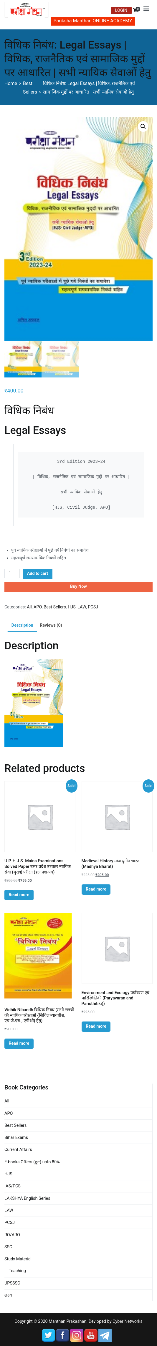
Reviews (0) (51, 625)
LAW (81, 607)
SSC (8, 1246)
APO (38, 607)
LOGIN (121, 10)
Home (10, 83)
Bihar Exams (16, 1137)
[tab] (22, 625)
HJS (72, 607)
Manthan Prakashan (67, 1321)
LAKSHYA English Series (27, 1198)
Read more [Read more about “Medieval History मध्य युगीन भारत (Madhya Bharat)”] (96, 889)
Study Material (18, 1259)
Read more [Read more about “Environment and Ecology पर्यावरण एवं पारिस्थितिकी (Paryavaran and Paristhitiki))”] (96, 1026)
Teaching (17, 1270)
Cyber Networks (128, 1321)
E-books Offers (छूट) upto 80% (32, 1161)
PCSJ (93, 607)
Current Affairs (18, 1149)
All (29, 607)
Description (22, 625)
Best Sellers (55, 607)
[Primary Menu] (146, 10)
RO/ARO (12, 1234)
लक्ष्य (8, 1295)
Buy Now (78, 586)
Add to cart (37, 573)
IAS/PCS (12, 1186)
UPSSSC (12, 1283)
